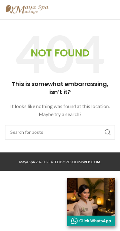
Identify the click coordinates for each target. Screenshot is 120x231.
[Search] (60, 132)
